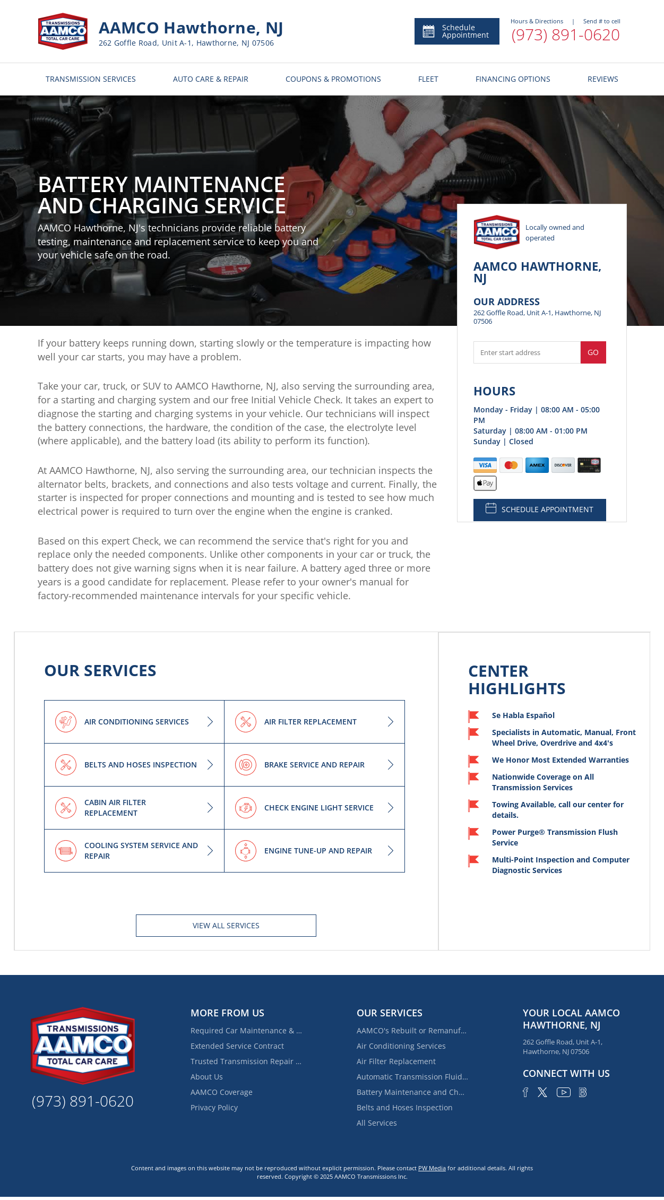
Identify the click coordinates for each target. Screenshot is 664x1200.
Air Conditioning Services (401, 1046)
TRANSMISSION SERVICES (91, 79)
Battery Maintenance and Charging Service (412, 1092)
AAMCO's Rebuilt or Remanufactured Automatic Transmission (412, 1030)
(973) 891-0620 (566, 34)
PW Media (432, 1168)
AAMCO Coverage (222, 1092)
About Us (207, 1077)
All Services (377, 1123)
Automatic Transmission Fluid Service (412, 1077)
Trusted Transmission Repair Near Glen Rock (246, 1061)
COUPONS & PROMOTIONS (333, 79)
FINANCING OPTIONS (513, 79)
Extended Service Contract (237, 1046)
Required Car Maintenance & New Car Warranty (246, 1030)
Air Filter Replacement (396, 1061)
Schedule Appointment (455, 31)
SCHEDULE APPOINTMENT (539, 508)
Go (593, 352)
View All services (226, 925)
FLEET (428, 79)
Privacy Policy (214, 1107)
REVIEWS (603, 79)
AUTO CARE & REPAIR (210, 79)
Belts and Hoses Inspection (405, 1107)
